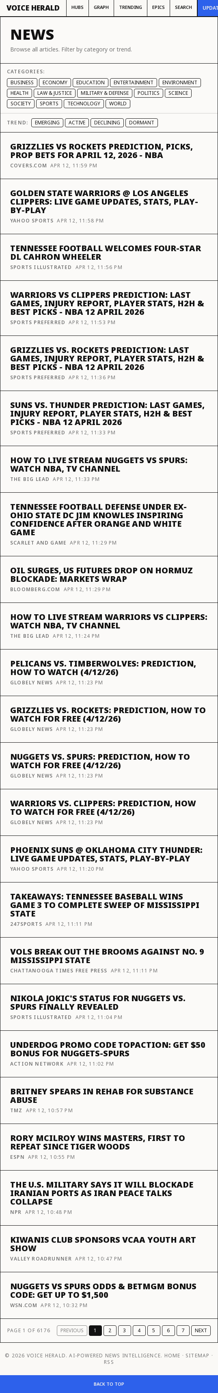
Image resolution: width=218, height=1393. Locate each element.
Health (19, 93)
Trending (130, 7)
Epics (158, 7)
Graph (101, 7)
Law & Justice (54, 93)
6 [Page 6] (168, 1330)
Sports (49, 103)
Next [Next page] (201, 1330)
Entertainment (133, 82)
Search (183, 7)
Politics (149, 93)
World (118, 103)
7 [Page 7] (182, 1330)
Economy (55, 82)
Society (21, 103)
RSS (109, 1362)
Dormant (141, 122)
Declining (107, 122)
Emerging (47, 122)
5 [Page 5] (153, 1330)
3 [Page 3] (124, 1330)
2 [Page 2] (109, 1330)
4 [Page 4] (139, 1330)
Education (90, 82)
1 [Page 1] (95, 1330)
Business (22, 82)
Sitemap (197, 1355)
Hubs (77, 7)
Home (172, 1355)
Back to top (109, 1384)
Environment (179, 82)
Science (178, 93)
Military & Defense (105, 93)
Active (77, 122)
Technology (83, 103)
